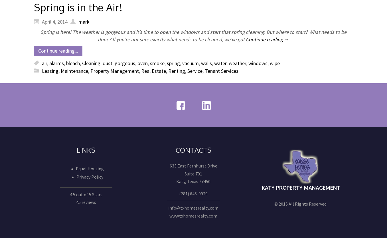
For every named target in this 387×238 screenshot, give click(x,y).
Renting (176, 71)
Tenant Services (221, 71)
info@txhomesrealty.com (193, 208)
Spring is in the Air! (78, 7)
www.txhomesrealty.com (193, 216)
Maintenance (74, 71)
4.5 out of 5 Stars (86, 194)
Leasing (50, 71)
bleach (73, 63)
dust (107, 63)
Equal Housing (90, 168)
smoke (157, 63)
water (220, 63)
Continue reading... (58, 50)
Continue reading (267, 39)
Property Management (114, 71)
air (44, 63)
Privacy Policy (89, 177)
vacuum (190, 63)
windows (258, 63)
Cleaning (91, 63)
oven (142, 63)
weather (237, 63)
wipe (275, 63)
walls (206, 63)
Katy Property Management (301, 188)
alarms (56, 63)
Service (194, 71)
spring (173, 63)
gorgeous (125, 63)
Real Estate (153, 71)
